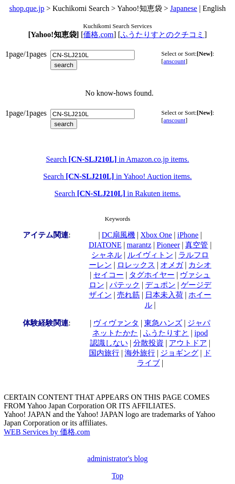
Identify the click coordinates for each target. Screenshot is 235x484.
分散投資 (148, 343)
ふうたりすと (166, 333)
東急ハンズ (163, 323)
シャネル (106, 255)
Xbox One (156, 235)
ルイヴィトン (150, 255)
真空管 (196, 245)
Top (118, 476)
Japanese (183, 8)
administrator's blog (118, 458)
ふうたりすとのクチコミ (162, 34)
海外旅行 (140, 353)
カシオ (199, 265)
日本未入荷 (164, 295)
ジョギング (179, 353)
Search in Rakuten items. (117, 193)
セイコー (108, 275)
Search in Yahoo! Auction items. (117, 176)
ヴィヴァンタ (116, 323)
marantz (139, 245)
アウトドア (188, 343)
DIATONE (104, 245)
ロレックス (136, 265)
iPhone (187, 235)
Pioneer (168, 245)
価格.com (98, 34)
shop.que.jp (26, 8)
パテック (124, 285)
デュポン (160, 285)
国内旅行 (104, 353)
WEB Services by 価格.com (47, 432)
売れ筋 (128, 295)
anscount (174, 61)
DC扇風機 (118, 235)
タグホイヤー (152, 275)
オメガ (171, 265)
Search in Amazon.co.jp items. (117, 159)
